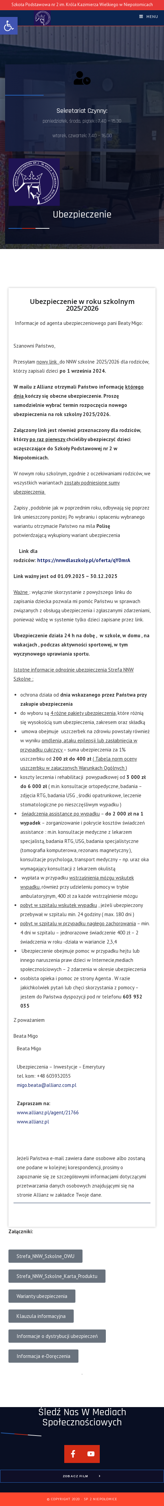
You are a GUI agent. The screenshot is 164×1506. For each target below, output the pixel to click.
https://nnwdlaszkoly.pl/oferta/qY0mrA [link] (83, 560)
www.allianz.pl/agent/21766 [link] (48, 1112)
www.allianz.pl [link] (33, 1121)
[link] (9, 26)
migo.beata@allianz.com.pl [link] (46, 1085)
